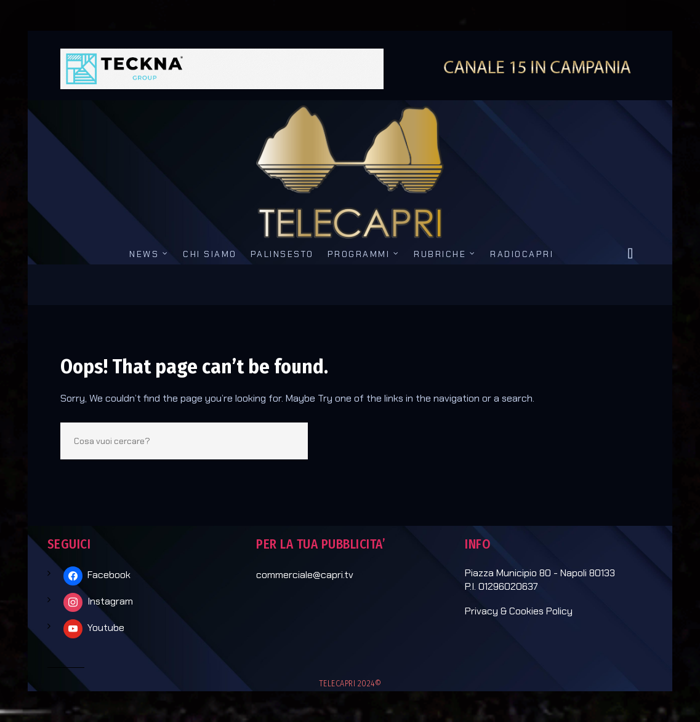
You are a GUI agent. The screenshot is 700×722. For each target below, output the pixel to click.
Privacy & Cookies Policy (519, 611)
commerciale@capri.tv (304, 574)
